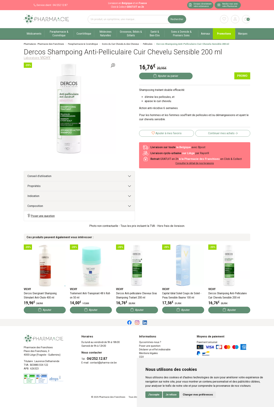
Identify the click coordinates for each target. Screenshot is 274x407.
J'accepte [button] (153, 394)
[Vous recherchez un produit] (128, 19)
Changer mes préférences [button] (198, 394)
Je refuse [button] (171, 394)
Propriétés (34, 186)
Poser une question (41, 216)
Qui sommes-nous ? (150, 342)
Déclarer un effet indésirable (155, 349)
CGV (141, 356)
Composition (35, 206)
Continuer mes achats (223, 133)
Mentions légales (148, 353)
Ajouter (44, 310)
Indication (33, 196)
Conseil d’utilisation (39, 176)
